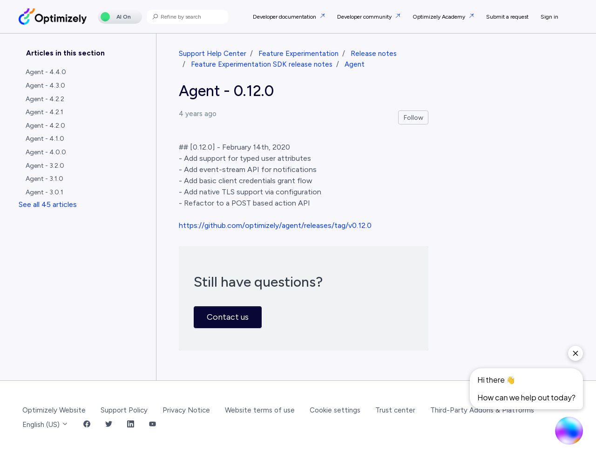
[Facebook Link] (87, 425)
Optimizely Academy (440, 17)
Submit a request (507, 17)
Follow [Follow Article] (413, 118)
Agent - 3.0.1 (44, 192)
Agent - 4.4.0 (46, 72)
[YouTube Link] (152, 425)
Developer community (365, 17)
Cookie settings (335, 410)
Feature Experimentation (298, 53)
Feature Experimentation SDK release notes (261, 64)
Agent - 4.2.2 (45, 99)
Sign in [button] (549, 17)
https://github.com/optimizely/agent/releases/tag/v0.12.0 (275, 225)
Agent (355, 64)
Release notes (374, 53)
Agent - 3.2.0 (45, 166)
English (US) (45, 424)
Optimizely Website (54, 410)
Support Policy (124, 410)
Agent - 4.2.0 (45, 126)
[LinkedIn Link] (131, 425)
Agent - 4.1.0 (45, 139)
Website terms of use (260, 410)
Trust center (395, 410)
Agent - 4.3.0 (45, 85)
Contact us (228, 317)
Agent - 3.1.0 (44, 179)
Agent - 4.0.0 (46, 152)
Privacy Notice (186, 410)
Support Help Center (212, 53)
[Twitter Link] (109, 425)
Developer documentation (285, 17)
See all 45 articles (48, 204)
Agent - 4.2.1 (44, 112)
